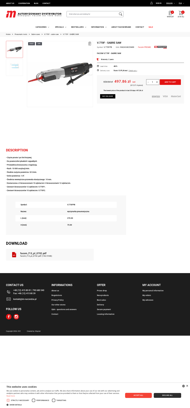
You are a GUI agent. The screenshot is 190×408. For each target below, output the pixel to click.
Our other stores (58, 305)
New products (103, 295)
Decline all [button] (167, 395)
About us (55, 291)
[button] (64, 404)
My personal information (153, 291)
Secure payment (104, 309)
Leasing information (105, 314)
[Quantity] (152, 82)
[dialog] (95, 395)
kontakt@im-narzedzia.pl (24, 299)
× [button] (187, 386)
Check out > (132, 71)
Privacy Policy (57, 300)
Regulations (56, 295)
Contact (54, 314)
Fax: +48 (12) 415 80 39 (24, 293)
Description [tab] (17, 150)
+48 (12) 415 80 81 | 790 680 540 (28, 290)
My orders (146, 295)
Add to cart (170, 82)
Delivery (100, 305)
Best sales (101, 300)
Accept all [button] (138, 395)
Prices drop (102, 291)
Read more (11, 396)
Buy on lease (107, 96)
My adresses (147, 300)
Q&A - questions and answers (64, 309)
